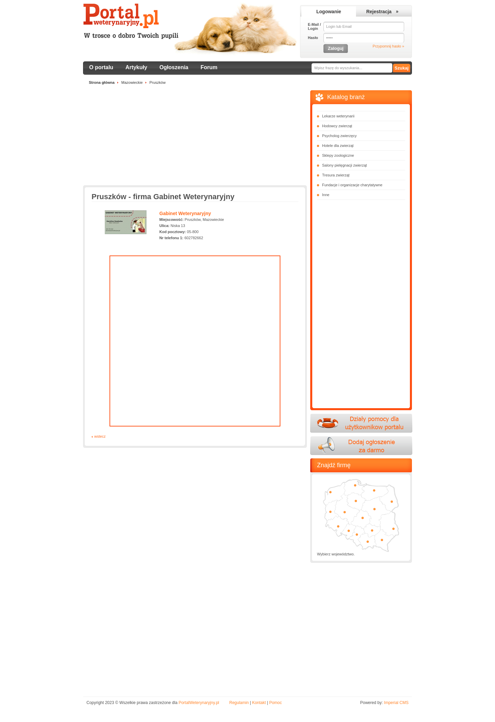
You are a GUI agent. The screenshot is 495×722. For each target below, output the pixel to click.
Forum (209, 67)
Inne (325, 195)
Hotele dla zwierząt (338, 146)
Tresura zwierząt (336, 175)
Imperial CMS (396, 702)
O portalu (101, 67)
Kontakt (259, 702)
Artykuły (136, 67)
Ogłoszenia (173, 67)
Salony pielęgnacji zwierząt (344, 165)
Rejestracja (379, 11)
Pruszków (158, 82)
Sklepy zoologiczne (338, 155)
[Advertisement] (195, 137)
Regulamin (239, 702)
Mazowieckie (132, 82)
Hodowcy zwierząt (337, 126)
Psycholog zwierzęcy (339, 136)
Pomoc (275, 702)
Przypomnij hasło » (388, 46)
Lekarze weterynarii (338, 116)
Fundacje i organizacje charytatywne (352, 185)
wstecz (100, 436)
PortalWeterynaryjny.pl (199, 702)
